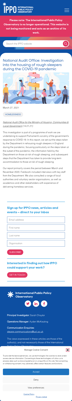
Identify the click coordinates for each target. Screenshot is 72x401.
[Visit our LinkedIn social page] (36, 303)
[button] (67, 350)
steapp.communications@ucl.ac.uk (25, 332)
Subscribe (15, 252)
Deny (36, 380)
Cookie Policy (29, 394)
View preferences (36, 388)
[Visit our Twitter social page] (28, 303)
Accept (36, 372)
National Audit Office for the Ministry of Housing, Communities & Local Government (36, 124)
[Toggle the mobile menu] (66, 10)
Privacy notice (41, 397)
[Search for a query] (66, 44)
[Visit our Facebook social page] (44, 303)
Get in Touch (17, 274)
